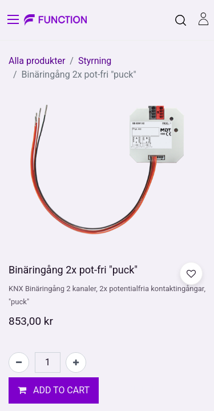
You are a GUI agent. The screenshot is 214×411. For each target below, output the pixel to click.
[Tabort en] (19, 362)
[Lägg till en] (76, 362)
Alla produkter (37, 60)
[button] (54, 390)
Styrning (94, 60)
